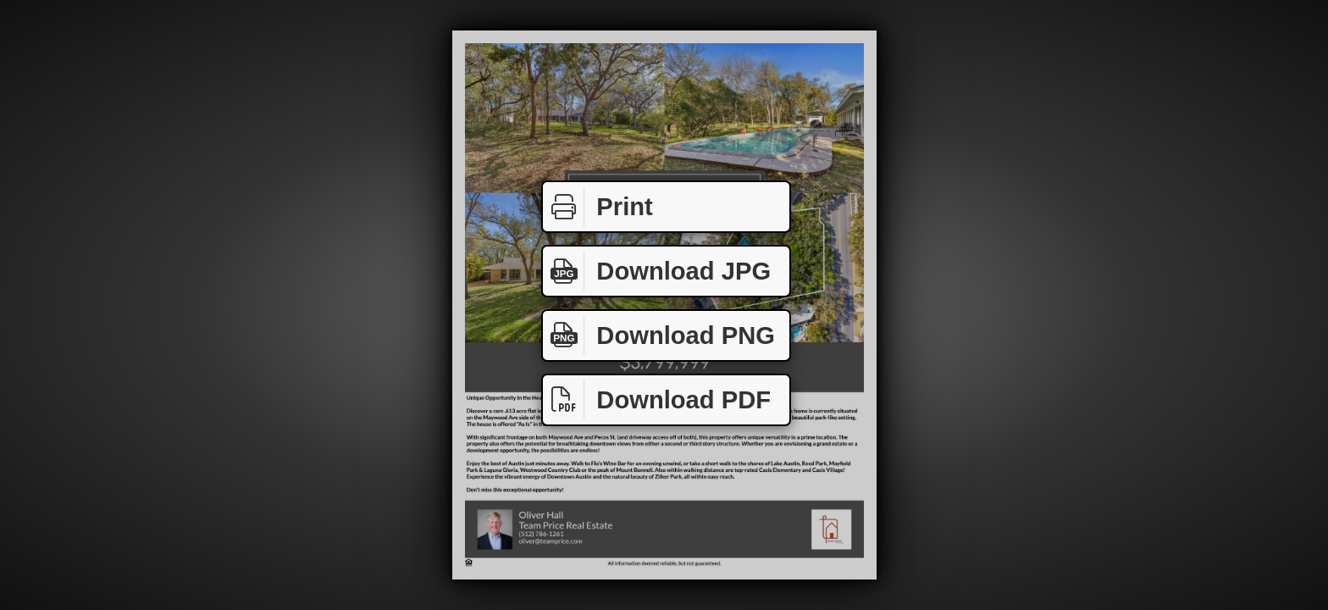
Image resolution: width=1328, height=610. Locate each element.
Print (598, 207)
